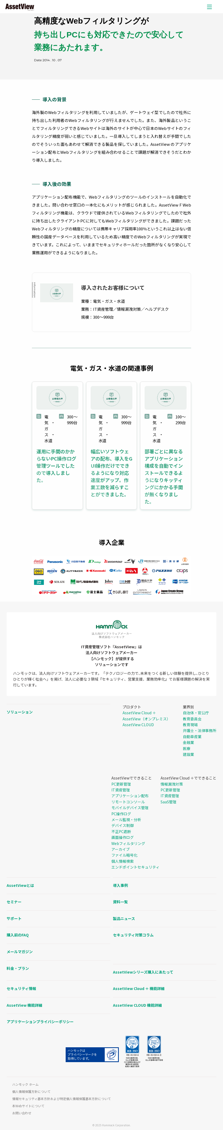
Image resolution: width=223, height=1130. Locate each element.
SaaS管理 (168, 801)
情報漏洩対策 (172, 784)
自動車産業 (192, 736)
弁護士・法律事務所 (199, 730)
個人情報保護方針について (31, 1091)
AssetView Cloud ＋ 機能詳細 (139, 988)
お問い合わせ (21, 1113)
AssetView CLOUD (138, 724)
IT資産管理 (120, 789)
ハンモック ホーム (25, 1084)
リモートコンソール (128, 801)
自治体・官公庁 (196, 712)
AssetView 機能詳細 (24, 1005)
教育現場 (190, 724)
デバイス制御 (122, 825)
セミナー (14, 901)
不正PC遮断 (121, 831)
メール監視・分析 (126, 819)
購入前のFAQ (18, 935)
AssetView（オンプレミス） (146, 718)
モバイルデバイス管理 (130, 807)
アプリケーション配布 (130, 795)
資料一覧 (120, 901)
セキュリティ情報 (21, 988)
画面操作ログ (122, 837)
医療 (186, 748)
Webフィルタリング (128, 843)
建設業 (188, 754)
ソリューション (20, 712)
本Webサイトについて (28, 1106)
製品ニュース (124, 918)
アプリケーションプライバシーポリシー (40, 1021)
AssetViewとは (20, 885)
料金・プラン (18, 968)
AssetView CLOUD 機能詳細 (137, 1005)
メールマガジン (20, 951)
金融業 (188, 742)
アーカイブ (120, 849)
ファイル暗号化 (124, 855)
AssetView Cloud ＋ (139, 712)
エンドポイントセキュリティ (135, 867)
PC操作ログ (121, 813)
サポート (14, 918)
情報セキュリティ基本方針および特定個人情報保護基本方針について (61, 1099)
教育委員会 (192, 718)
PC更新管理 (121, 784)
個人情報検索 (122, 861)
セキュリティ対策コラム (133, 935)
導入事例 (120, 885)
